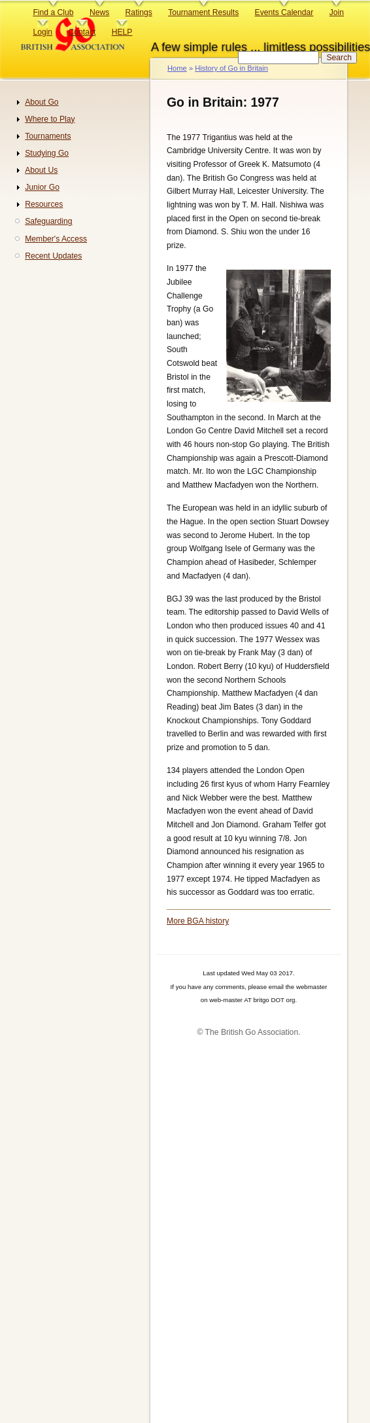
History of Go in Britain (231, 68)
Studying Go (47, 153)
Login (42, 32)
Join (336, 12)
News (99, 12)
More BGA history (198, 921)
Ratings (139, 12)
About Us (41, 170)
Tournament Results (203, 12)
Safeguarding (48, 221)
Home (177, 68)
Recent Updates (53, 256)
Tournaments (48, 136)
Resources (44, 204)
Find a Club (53, 12)
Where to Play (50, 119)
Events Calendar (284, 12)
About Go (41, 102)
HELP (122, 32)
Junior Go (42, 187)
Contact (81, 32)
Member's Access (56, 238)
